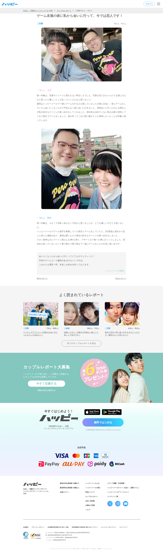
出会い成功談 (90, 501)
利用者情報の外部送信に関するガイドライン (85, 527)
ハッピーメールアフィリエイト (118, 492)
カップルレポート (64, 11)
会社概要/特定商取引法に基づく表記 (58, 527)
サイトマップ (123, 527)
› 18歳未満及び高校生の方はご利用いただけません (103, 430)
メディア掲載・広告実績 (115, 483)
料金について (90, 492)
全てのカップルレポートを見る (81, 343)
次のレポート (120, 278)
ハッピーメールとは (92, 483)
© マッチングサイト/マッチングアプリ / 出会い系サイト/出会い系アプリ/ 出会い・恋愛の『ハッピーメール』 (81, 548)
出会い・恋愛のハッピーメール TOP (38, 11)
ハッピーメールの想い (93, 488)
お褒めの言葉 (90, 505)
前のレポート (42, 278)
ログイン (149, 4)
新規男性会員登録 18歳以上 (69, 488)
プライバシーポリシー (37, 527)
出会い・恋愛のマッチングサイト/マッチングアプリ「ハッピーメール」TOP (36, 491)
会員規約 (25, 527)
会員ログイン (64, 492)
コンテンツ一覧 (112, 496)
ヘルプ (87, 510)
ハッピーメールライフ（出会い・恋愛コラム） (123, 488)
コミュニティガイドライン (108, 527)
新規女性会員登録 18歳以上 (69, 483)
